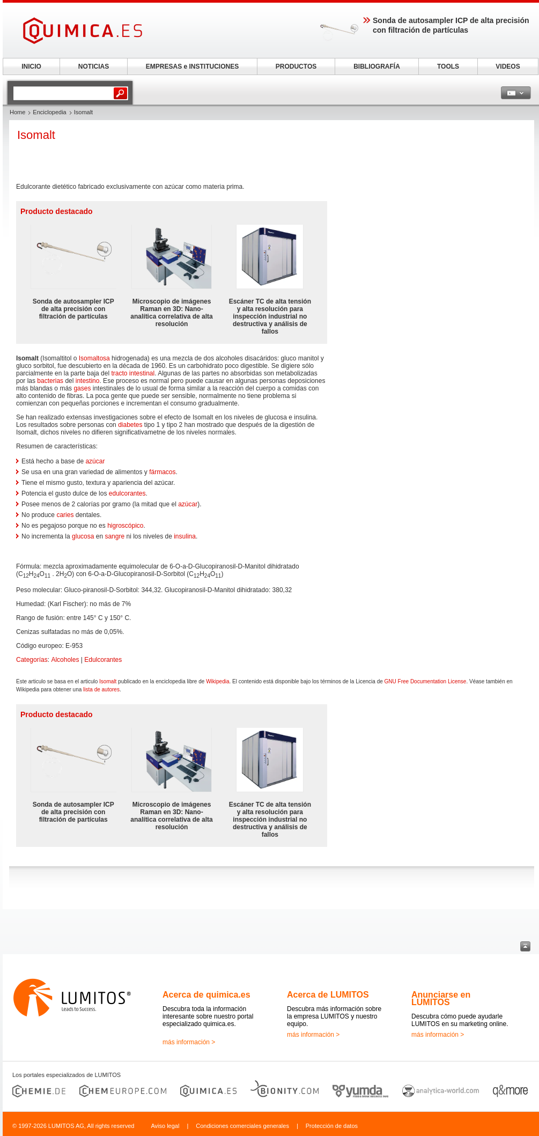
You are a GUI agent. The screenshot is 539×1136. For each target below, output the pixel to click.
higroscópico (125, 525)
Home (17, 112)
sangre (114, 536)
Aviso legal (165, 1126)
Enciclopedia (49, 112)
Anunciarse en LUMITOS (440, 998)
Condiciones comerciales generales (242, 1126)
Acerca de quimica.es (206, 994)
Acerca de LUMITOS (328, 994)
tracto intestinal (132, 373)
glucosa (83, 536)
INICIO (31, 66)
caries (64, 515)
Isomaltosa (94, 358)
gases (82, 388)
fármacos (162, 472)
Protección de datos (332, 1126)
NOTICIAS (93, 66)
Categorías (32, 659)
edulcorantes (127, 493)
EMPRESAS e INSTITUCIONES (192, 66)
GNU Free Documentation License (426, 681)
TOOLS (448, 66)
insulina (185, 536)
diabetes (130, 425)
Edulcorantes (103, 659)
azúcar (95, 461)
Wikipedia (217, 681)
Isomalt (107, 681)
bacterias (50, 381)
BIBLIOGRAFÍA (376, 66)
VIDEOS (508, 66)
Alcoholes (65, 659)
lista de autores (101, 689)
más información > (189, 1042)
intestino (88, 381)
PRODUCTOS (296, 66)
